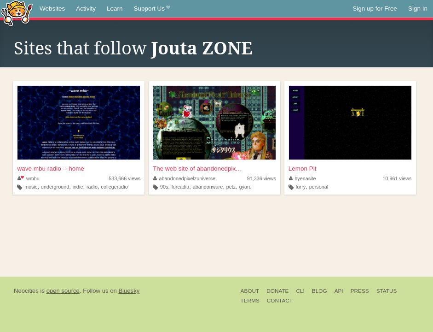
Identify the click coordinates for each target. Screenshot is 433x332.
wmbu (28, 178)
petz (231, 187)
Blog (319, 291)
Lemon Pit (303, 168)
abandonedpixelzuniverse (184, 178)
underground (55, 187)
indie (78, 187)
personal (318, 187)
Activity (86, 8)
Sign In (417, 8)
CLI (300, 291)
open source (63, 290)
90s (164, 187)
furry (301, 187)
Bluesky (128, 290)
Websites (52, 8)
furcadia (180, 187)
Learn (115, 8)
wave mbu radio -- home (50, 168)
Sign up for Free (374, 8)
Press (360, 291)
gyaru (245, 187)
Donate (277, 291)
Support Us (152, 8)
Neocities (26, 290)
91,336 (261, 178)
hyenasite (302, 178)
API (339, 291)
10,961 (396, 178)
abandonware (208, 187)
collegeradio (114, 187)
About (250, 291)
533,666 (124, 178)
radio (92, 187)
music (30, 187)
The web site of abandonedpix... (197, 168)
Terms (250, 300)
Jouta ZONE (202, 48)
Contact (280, 300)
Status (386, 291)
